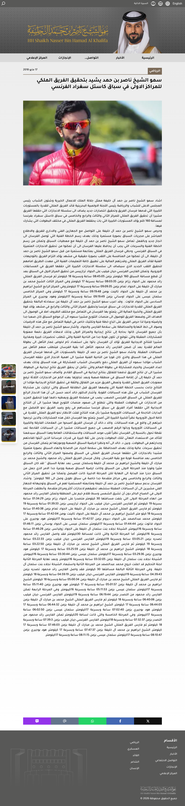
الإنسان (134, 768)
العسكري (133, 749)
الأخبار (173, 754)
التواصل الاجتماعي (166, 760)
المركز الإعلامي (168, 773)
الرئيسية (172, 747)
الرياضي (134, 742)
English (177, 3)
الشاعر (135, 762)
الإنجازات (171, 767)
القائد (136, 755)
